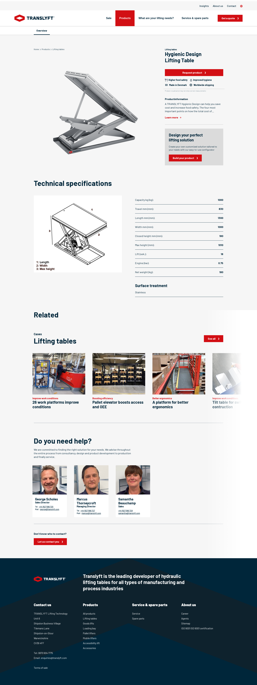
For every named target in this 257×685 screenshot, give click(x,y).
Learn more (171, 117)
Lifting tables (90, 618)
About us (218, 5)
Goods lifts (88, 623)
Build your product (183, 157)
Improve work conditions (45, 398)
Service (136, 613)
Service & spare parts (195, 18)
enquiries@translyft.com (54, 657)
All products (89, 613)
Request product (192, 72)
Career (184, 613)
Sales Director (42, 502)
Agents (185, 618)
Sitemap (185, 623)
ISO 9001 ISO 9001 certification (197, 628)
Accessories (89, 648)
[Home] (34, 18)
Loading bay (89, 628)
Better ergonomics (162, 398)
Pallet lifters (89, 633)
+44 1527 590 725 (46, 506)
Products (125, 18)
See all (212, 338)
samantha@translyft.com (129, 513)
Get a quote (228, 18)
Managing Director (86, 506)
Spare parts (138, 618)
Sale (108, 18)
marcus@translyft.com (91, 513)
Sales (121, 506)
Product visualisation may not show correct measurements (185, 91)
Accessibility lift (91, 643)
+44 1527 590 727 (88, 510)
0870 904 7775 (45, 652)
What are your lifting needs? (156, 18)
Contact (231, 5)
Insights (204, 5)
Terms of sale (41, 667)
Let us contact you (48, 541)
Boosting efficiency (102, 398)
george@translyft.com (49, 509)
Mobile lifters (89, 638)
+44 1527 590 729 (125, 510)
